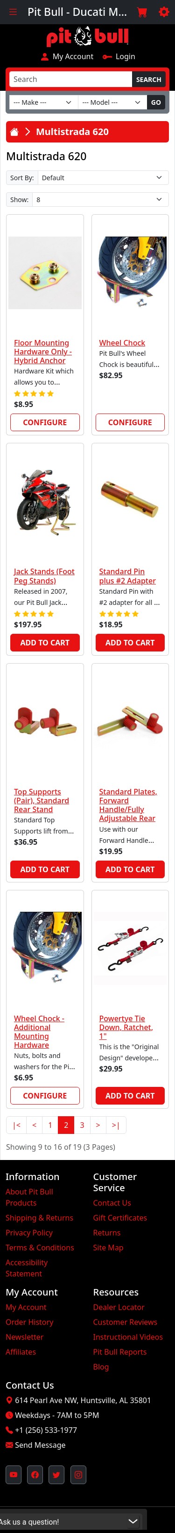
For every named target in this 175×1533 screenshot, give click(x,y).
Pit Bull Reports (120, 1352)
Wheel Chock (122, 343)
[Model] (112, 102)
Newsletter (24, 1337)
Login (119, 56)
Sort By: (22, 177)
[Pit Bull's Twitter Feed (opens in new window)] (56, 1474)
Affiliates (21, 1352)
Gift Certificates (120, 1218)
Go (156, 102)
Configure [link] (45, 422)
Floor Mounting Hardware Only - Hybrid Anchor (43, 352)
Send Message (40, 1445)
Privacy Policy (29, 1233)
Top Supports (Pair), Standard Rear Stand (41, 800)
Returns (107, 1233)
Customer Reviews (125, 1322)
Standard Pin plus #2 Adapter (127, 575)
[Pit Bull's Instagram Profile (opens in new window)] (78, 1474)
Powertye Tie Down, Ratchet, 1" (126, 1027)
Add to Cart (45, 643)
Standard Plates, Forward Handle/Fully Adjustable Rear (128, 805)
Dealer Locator (119, 1307)
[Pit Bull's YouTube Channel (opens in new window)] (13, 1474)
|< (16, 1125)
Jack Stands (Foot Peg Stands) (44, 575)
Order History (29, 1322)
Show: (19, 199)
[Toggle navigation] (13, 12)
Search (148, 79)
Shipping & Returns (39, 1218)
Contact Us (112, 1203)
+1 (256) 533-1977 (46, 1430)
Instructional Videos (128, 1337)
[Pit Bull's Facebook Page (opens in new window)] (35, 1474)
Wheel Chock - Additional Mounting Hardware (39, 1032)
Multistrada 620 (72, 131)
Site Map (108, 1247)
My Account (66, 56)
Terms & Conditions (40, 1247)
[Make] (43, 102)
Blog (101, 1367)
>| (116, 1125)
